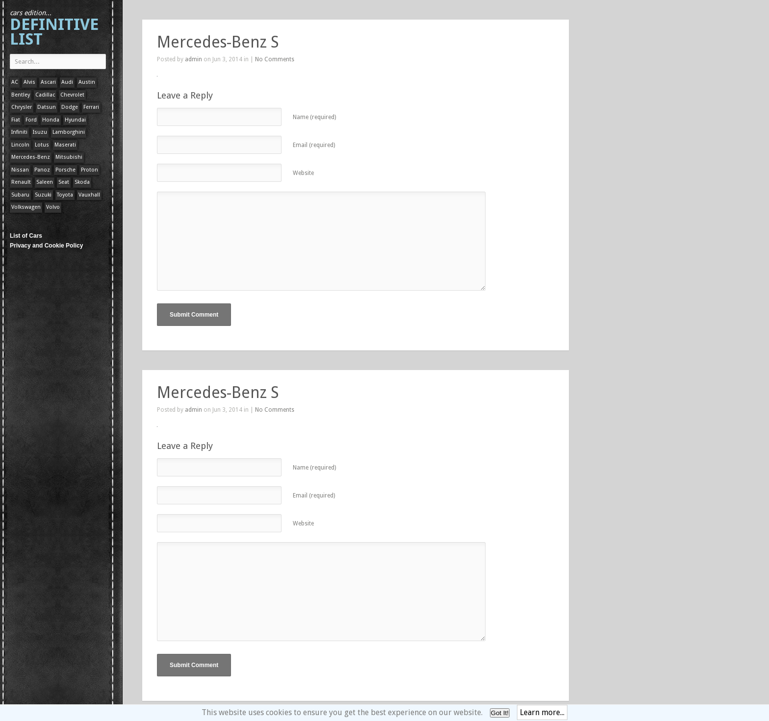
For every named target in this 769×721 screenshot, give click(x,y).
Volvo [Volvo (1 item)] (53, 207)
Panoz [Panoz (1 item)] (42, 170)
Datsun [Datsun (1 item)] (46, 107)
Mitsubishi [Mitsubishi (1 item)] (68, 157)
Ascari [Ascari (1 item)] (48, 82)
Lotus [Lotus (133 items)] (42, 145)
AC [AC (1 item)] (14, 82)
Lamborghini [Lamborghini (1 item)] (68, 132)
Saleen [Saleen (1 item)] (44, 182)
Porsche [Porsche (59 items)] (65, 170)
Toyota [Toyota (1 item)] (65, 195)
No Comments (274, 59)
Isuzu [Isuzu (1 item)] (40, 132)
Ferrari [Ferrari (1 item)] (91, 107)
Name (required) (314, 117)
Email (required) (314, 145)
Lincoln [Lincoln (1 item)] (20, 145)
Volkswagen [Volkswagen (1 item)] (26, 207)
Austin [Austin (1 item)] (86, 82)
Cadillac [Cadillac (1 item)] (45, 95)
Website (303, 173)
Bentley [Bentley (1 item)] (20, 95)
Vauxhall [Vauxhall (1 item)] (89, 195)
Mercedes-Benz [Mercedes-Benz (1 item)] (30, 157)
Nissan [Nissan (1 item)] (20, 170)
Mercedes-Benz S (218, 42)
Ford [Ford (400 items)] (31, 120)
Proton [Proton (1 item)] (89, 170)
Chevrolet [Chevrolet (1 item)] (72, 95)
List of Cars (26, 235)
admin (193, 59)
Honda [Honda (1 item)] (50, 120)
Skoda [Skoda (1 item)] (82, 182)
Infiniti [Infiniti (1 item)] (19, 132)
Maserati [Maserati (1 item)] (65, 145)
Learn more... (542, 712)
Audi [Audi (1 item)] (67, 82)
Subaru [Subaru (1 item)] (20, 195)
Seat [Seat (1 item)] (63, 182)
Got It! (500, 713)
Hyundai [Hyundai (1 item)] (75, 120)
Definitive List (54, 29)
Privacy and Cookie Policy (46, 245)
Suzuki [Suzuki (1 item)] (43, 195)
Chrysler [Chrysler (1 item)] (21, 107)
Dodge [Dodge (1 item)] (69, 107)
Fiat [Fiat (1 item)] (15, 120)
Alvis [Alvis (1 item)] (29, 82)
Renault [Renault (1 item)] (21, 182)
